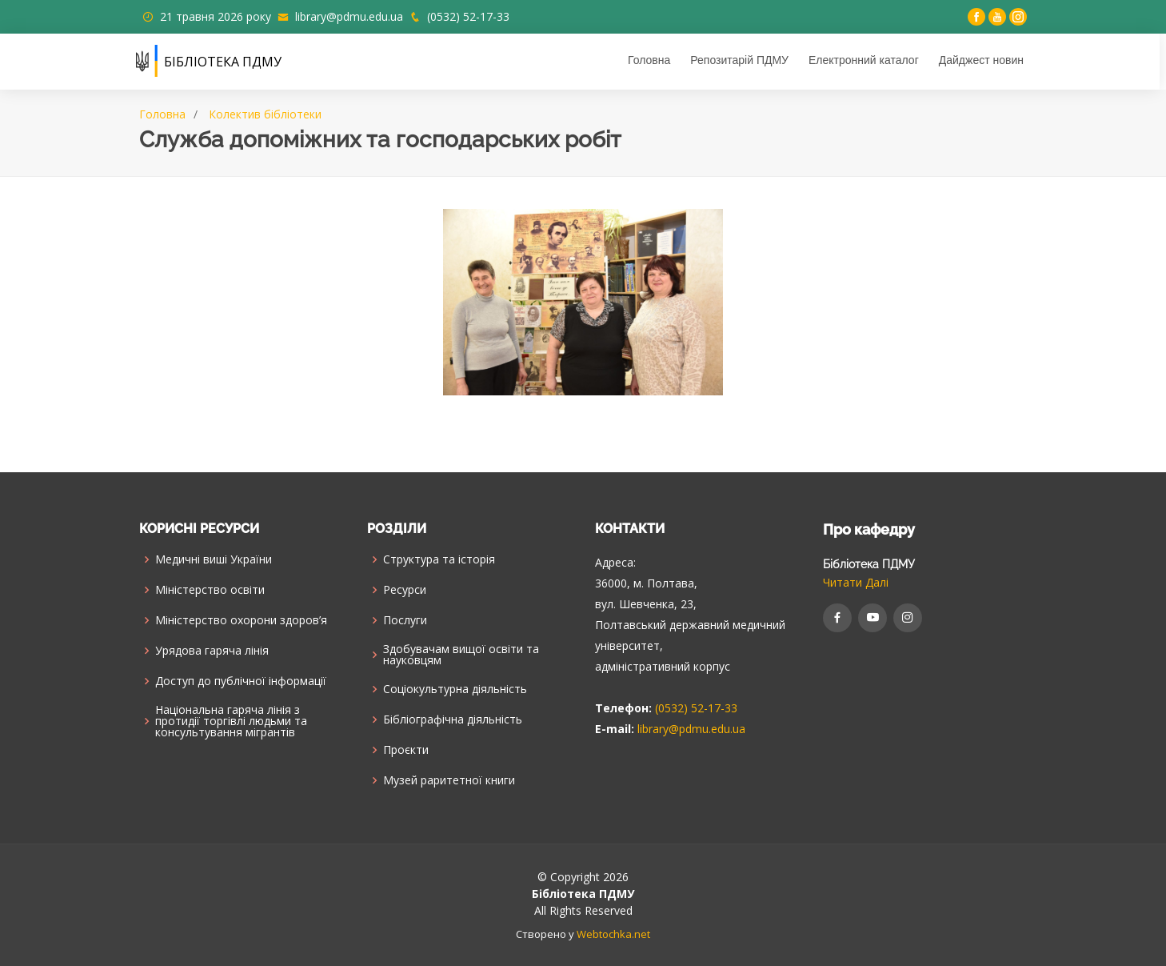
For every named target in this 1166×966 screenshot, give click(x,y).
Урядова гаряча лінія (212, 650)
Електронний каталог (867, 60)
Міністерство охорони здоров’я (241, 620)
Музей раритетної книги (449, 780)
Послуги (405, 620)
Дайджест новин (984, 60)
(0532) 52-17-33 (468, 16)
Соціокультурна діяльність (455, 689)
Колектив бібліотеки (265, 114)
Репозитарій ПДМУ (742, 60)
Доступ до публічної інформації (240, 681)
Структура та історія (439, 559)
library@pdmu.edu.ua (349, 16)
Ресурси (404, 589)
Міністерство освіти (210, 589)
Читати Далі (855, 582)
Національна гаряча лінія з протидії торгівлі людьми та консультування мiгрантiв (231, 721)
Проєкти (406, 750)
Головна (652, 60)
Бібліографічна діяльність (452, 719)
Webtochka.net (613, 934)
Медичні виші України (213, 559)
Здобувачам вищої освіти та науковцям (461, 654)
